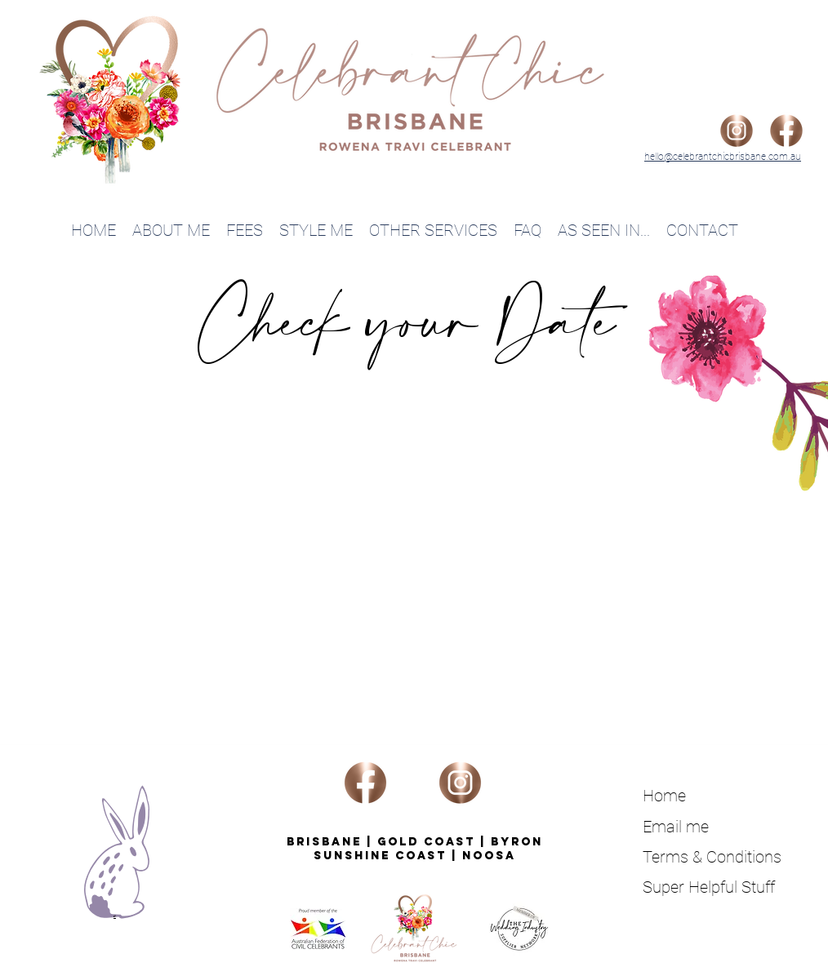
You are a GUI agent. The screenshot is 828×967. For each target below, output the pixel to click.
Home (664, 795)
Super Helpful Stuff (709, 887)
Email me (676, 826)
